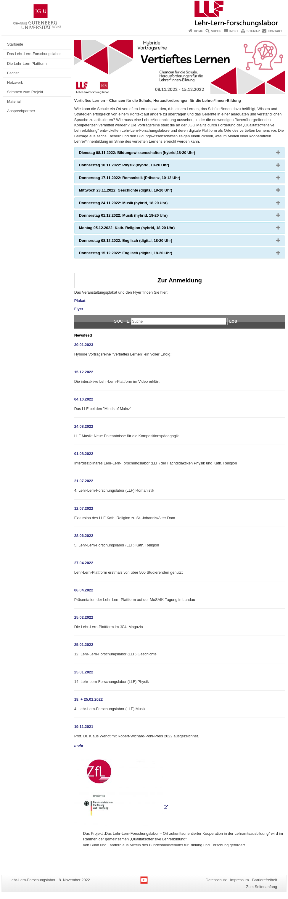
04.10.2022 (83, 399)
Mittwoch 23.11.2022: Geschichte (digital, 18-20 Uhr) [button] (135, 191)
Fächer (13, 73)
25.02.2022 (83, 617)
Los (233, 321)
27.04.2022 (83, 563)
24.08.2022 (83, 426)
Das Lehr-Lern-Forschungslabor (34, 54)
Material (14, 101)
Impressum (239, 880)
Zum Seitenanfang (261, 886)
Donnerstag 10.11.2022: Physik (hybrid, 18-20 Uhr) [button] (133, 166)
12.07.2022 (83, 508)
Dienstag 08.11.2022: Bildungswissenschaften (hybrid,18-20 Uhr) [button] (146, 154)
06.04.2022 (83, 590)
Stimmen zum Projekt (25, 92)
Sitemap (253, 31)
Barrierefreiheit (264, 880)
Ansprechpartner (21, 111)
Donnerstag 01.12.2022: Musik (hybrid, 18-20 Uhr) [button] (132, 217)
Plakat (80, 300)
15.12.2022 (83, 372)
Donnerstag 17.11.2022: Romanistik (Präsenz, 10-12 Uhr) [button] (139, 179)
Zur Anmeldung (179, 280)
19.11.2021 (83, 726)
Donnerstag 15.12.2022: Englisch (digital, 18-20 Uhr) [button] (135, 254)
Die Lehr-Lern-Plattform (27, 63)
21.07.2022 (83, 481)
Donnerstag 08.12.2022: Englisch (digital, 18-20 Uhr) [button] (135, 242)
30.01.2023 (83, 344)
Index (234, 31)
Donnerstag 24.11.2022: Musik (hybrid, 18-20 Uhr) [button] (132, 204)
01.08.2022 (83, 453)
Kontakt (275, 31)
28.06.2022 (83, 535)
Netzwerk (15, 82)
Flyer (78, 309)
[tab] (180, 152)
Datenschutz (216, 880)
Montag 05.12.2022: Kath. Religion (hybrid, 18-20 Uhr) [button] (136, 229)
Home (198, 31)
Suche (216, 31)
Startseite (15, 44)
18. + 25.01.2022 (88, 699)
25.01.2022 (83, 644)
